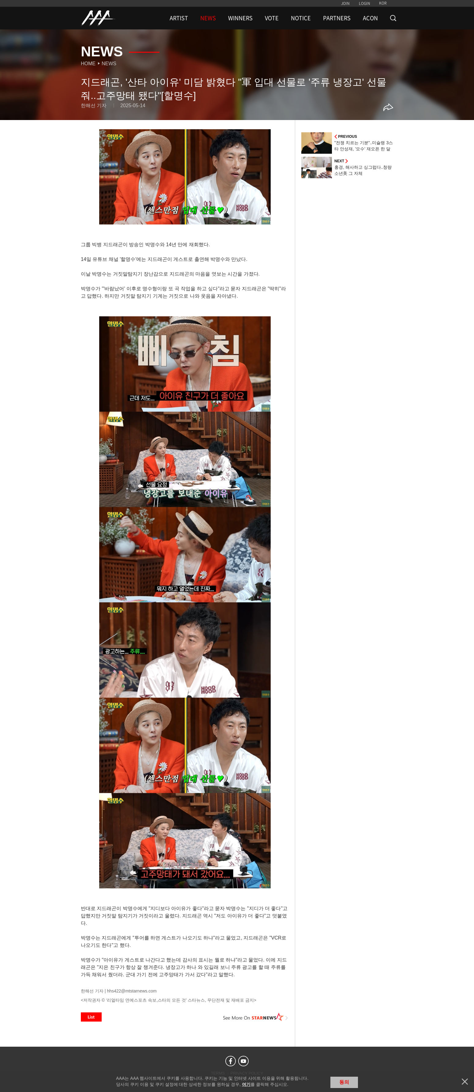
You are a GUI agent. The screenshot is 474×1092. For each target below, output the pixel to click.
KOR (383, 3)
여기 (246, 1084)
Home (88, 63)
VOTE (272, 18)
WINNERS (240, 18)
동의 (344, 1082)
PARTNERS (337, 18)
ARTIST (179, 18)
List (91, 1017)
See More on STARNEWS (255, 1017)
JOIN (345, 3)
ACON (370, 18)
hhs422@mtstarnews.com (131, 990)
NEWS (208, 18)
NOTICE (301, 18)
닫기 (465, 1082)
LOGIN (364, 3)
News (109, 63)
